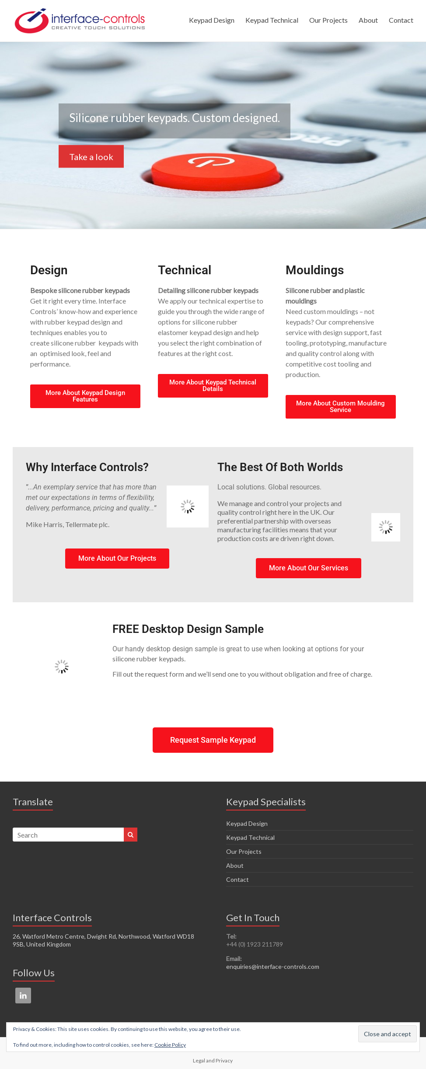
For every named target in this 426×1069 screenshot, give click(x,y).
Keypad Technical (271, 20)
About (368, 20)
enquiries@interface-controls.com (272, 966)
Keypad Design (211, 20)
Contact (401, 20)
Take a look (91, 156)
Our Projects (328, 20)
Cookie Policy (170, 1044)
